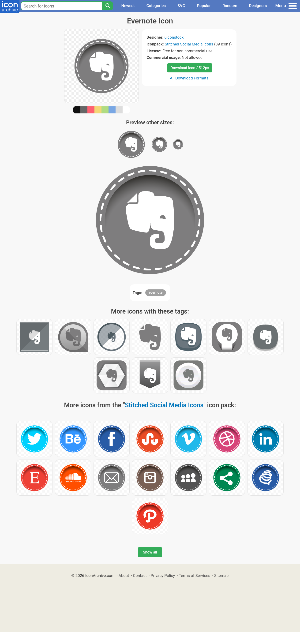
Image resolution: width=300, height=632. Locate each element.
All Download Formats (189, 78)
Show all (150, 552)
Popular (204, 5)
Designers (258, 5)
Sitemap (221, 575)
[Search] (107, 5)
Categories (156, 5)
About (124, 575)
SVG (181, 5)
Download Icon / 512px (189, 68)
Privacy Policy (163, 575)
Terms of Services (194, 575)
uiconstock (174, 37)
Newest (128, 5)
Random (229, 5)
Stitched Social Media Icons (189, 44)
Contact (140, 575)
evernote (156, 292)
